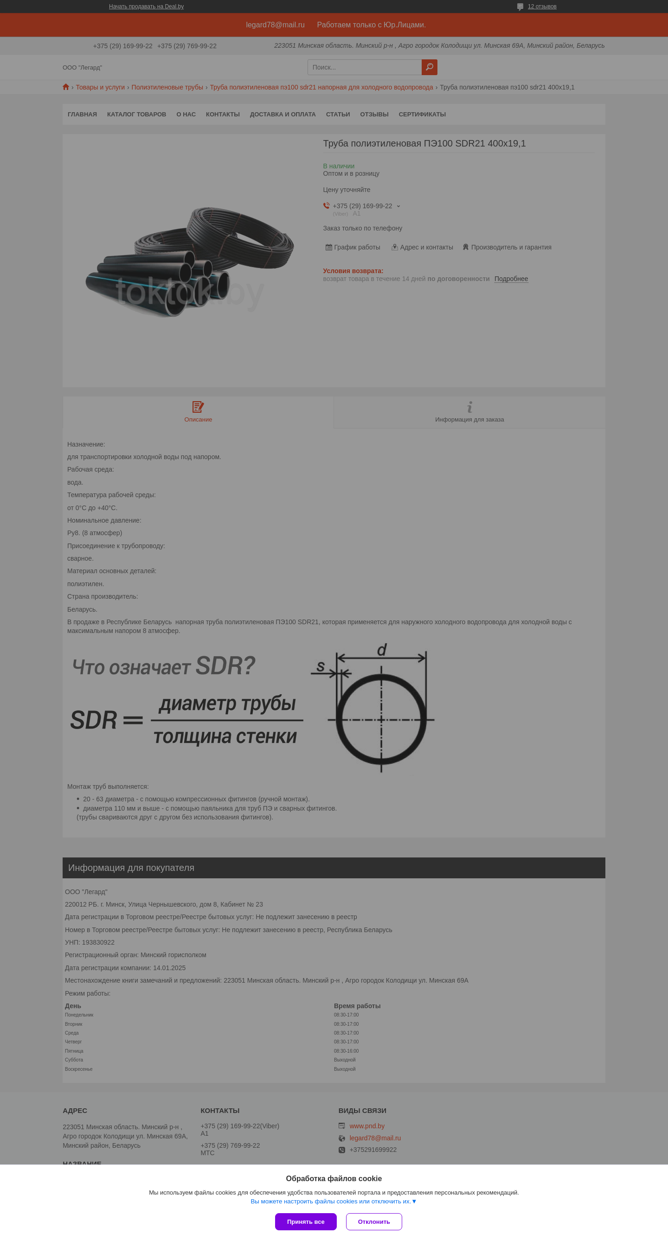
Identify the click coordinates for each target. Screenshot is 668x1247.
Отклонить (374, 1221)
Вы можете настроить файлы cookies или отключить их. (330, 1201)
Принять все (306, 1221)
